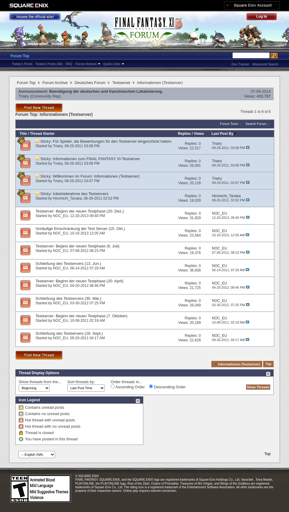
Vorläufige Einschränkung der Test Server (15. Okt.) (80, 228)
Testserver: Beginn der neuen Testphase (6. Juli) (78, 246)
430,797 (263, 96)
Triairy (23, 96)
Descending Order (167, 386)
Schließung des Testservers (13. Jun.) (68, 263)
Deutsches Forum (90, 82)
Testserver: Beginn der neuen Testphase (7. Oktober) (81, 316)
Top (268, 364)
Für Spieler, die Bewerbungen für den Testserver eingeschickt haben (112, 141)
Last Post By (224, 134)
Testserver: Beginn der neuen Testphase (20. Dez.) (80, 211)
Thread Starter (42, 134)
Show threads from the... (40, 382)
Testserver (121, 82)
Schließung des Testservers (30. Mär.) (68, 298)
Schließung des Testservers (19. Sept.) (69, 333)
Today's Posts (22, 64)
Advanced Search (265, 64)
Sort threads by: (81, 382)
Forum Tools (229, 124)
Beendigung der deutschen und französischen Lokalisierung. (106, 91)
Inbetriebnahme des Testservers (81, 193)
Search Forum (255, 124)
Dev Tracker (240, 64)
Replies (184, 134)
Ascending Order (128, 386)
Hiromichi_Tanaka (67, 198)
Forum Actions (86, 64)
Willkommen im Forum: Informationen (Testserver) (96, 176)
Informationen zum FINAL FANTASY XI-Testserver (96, 159)
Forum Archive (55, 82)
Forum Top (20, 56)
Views (199, 134)
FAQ (69, 64)
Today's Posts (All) (49, 64)
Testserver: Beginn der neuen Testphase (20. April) (79, 281)
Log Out (264, 17)
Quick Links (111, 64)
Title (23, 134)
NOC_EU (60, 216)
